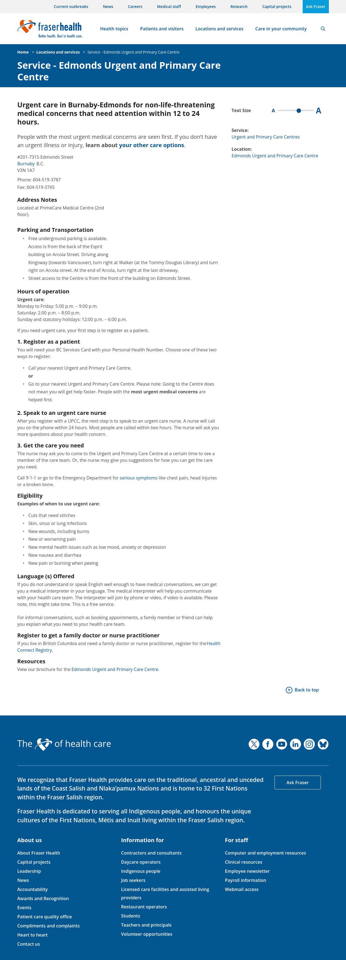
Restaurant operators (144, 907)
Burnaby (26, 164)
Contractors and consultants (151, 853)
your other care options (151, 145)
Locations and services (220, 29)
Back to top (307, 690)
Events (24, 908)
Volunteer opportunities (146, 934)
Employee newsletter (247, 871)
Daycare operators (140, 862)
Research (239, 6)
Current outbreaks (71, 6)
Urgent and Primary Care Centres (266, 137)
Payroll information (245, 880)
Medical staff (169, 6)
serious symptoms (138, 478)
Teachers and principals (146, 925)
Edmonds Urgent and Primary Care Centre (115, 669)
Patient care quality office (44, 917)
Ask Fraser (315, 6)
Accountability (32, 889)
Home (23, 52)
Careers (135, 6)
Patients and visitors (162, 29)
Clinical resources (243, 862)
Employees (206, 6)
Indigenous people (140, 871)
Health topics (114, 29)
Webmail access (241, 889)
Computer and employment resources (265, 853)
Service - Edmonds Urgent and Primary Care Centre (133, 52)
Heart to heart (32, 935)
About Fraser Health (38, 853)
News (108, 6)
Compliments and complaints (48, 926)
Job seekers (133, 880)
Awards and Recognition (43, 898)
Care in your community (281, 29)
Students (130, 916)
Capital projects (276, 6)
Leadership (29, 871)
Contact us (28, 944)
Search (323, 28)
